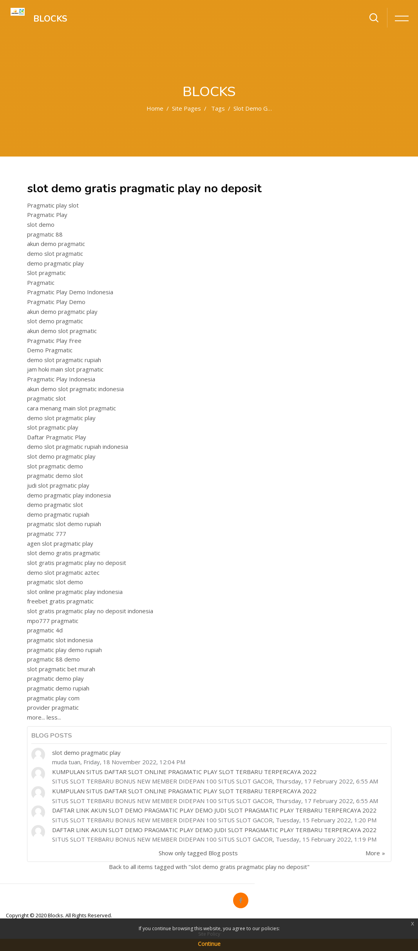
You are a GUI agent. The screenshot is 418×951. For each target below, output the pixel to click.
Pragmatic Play (47, 215)
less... (54, 717)
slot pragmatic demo (55, 466)
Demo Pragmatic (49, 350)
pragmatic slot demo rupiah (64, 524)
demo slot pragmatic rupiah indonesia (77, 446)
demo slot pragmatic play (61, 418)
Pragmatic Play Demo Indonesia (70, 292)
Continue (209, 943)
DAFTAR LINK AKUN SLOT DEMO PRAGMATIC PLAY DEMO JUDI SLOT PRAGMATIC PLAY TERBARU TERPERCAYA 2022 (214, 810)
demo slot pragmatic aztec (63, 572)
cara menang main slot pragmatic (71, 408)
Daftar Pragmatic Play (56, 437)
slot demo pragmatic (55, 321)
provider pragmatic (53, 707)
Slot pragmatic (46, 273)
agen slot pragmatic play (60, 543)
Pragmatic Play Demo (56, 302)
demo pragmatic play (55, 263)
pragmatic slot (46, 398)
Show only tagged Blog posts (198, 853)
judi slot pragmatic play (58, 485)
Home (155, 108)
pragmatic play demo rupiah (64, 650)
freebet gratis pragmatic (60, 601)
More (373, 853)
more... (36, 717)
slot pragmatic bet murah (61, 669)
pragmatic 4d (45, 630)
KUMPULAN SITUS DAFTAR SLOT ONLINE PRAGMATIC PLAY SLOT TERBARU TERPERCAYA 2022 (184, 772)
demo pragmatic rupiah (58, 514)
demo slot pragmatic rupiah (64, 360)
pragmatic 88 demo (53, 659)
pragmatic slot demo (55, 582)
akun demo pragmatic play (62, 311)
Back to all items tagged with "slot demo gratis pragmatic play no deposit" (209, 867)
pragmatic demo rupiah (58, 688)
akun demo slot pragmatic (62, 331)
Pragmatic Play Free (54, 340)
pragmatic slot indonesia (60, 640)
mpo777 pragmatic (52, 621)
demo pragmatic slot (55, 504)
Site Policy (209, 934)
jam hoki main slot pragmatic (65, 369)
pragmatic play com (53, 698)
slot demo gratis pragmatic (63, 553)
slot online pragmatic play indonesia (75, 592)
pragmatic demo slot (55, 475)
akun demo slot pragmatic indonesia (75, 389)
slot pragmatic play (52, 427)
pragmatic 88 (45, 234)
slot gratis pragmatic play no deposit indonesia (90, 611)
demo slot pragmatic (55, 253)
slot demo (40, 224)
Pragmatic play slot (53, 205)
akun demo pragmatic (56, 244)
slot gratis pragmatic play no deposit (76, 563)
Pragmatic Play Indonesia (61, 379)
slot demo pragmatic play (61, 456)
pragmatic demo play (55, 678)
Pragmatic (40, 282)
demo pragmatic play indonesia (69, 495)
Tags (218, 108)
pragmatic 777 (46, 533)
